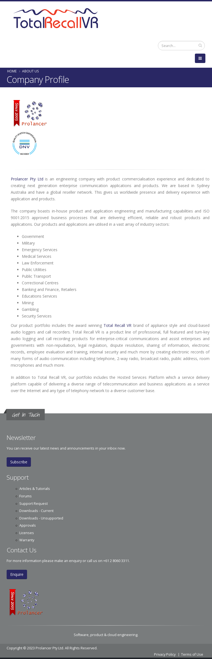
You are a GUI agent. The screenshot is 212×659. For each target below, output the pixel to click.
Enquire (16, 574)
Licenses (26, 533)
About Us (30, 71)
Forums (25, 496)
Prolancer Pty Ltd (28, 179)
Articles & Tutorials (34, 488)
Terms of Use (192, 654)
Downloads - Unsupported (41, 518)
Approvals (27, 525)
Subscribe (18, 461)
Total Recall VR (118, 325)
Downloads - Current (36, 510)
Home (12, 71)
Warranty (26, 540)
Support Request (33, 503)
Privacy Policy (165, 654)
